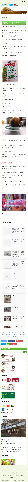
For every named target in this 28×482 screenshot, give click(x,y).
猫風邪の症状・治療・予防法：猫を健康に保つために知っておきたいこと (18, 286)
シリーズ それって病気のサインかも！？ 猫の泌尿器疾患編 (18, 263)
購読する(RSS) (6, 348)
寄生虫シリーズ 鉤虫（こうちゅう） (15, 332)
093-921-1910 (6, 445)
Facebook (12, 341)
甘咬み (13, 273)
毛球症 (13, 296)
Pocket (14, 344)
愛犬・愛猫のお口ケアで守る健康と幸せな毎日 (18, 240)
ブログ (6, 214)
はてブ (3, 344)
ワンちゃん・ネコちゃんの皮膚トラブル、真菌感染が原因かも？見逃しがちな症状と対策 (18, 254)
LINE (8, 344)
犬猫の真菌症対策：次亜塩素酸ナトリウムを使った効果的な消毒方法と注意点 (18, 230)
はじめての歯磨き (16, 307)
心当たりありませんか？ (18, 326)
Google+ (20, 341)
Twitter (3, 341)
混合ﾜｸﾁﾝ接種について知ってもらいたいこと (18, 317)
